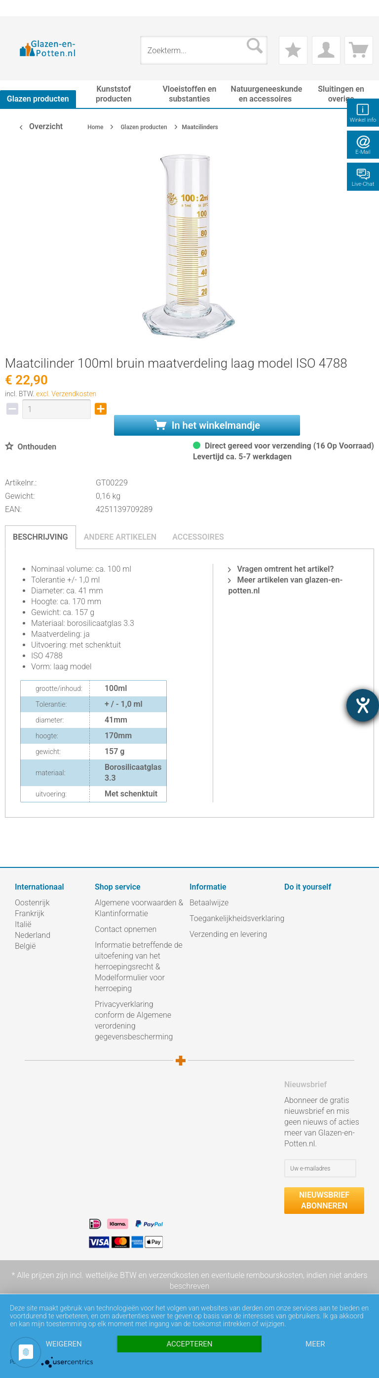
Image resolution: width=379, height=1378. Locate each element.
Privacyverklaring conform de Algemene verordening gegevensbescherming (134, 1020)
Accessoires (198, 537)
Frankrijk (29, 913)
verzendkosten (174, 1275)
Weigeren (64, 1344)
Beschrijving (40, 537)
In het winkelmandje (207, 425)
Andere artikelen (120, 537)
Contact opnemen (125, 929)
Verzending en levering (228, 934)
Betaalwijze (209, 902)
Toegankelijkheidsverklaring (234, 918)
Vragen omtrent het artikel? (281, 569)
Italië (23, 924)
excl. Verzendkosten (66, 394)
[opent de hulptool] (362, 705)
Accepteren (189, 1344)
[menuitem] (19, 8)
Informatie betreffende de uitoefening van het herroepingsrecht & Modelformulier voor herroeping (139, 966)
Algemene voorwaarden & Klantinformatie (139, 908)
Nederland (32, 935)
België (25, 946)
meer (315, 1344)
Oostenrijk (32, 902)
